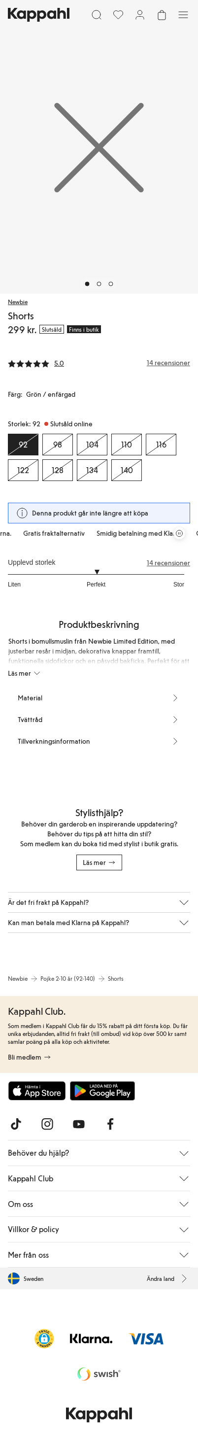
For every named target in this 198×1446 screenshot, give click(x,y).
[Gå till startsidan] (38, 15)
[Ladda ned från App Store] (37, 1091)
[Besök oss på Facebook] (110, 1124)
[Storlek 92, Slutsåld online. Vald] (23, 444)
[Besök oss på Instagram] (47, 1124)
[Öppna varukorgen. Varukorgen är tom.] (161, 15)
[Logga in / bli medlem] (140, 15)
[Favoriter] (118, 15)
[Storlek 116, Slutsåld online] (161, 444)
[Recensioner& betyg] (99, 363)
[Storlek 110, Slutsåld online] (126, 444)
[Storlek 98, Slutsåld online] (57, 444)
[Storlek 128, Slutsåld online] (57, 470)
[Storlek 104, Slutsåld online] (92, 444)
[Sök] (96, 15)
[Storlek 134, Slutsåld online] (92, 470)
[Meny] (183, 15)
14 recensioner (168, 563)
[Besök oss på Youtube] (79, 1124)
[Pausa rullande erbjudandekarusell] (179, 533)
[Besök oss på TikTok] (16, 1124)
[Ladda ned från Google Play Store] (102, 1091)
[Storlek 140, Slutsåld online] (126, 470)
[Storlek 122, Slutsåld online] (23, 470)
